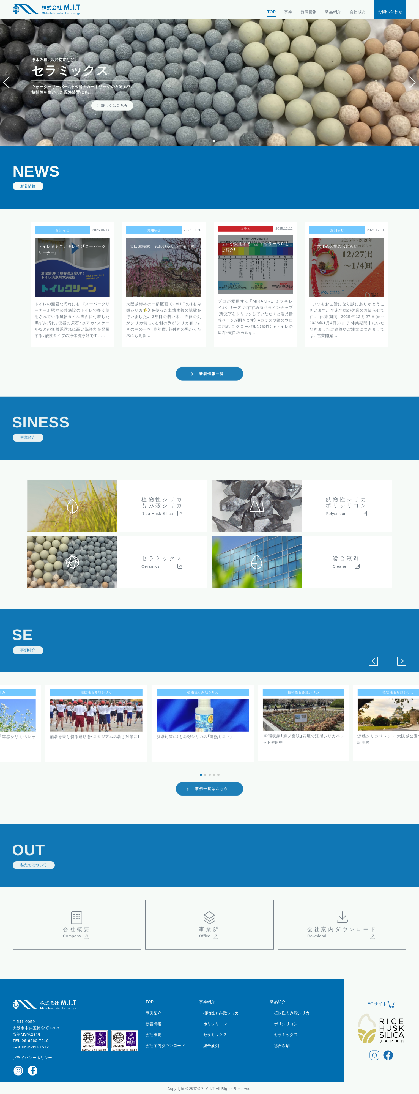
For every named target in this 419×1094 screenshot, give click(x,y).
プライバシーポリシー (32, 1056)
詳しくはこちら (114, 105)
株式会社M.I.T (202, 1087)
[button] (412, 82)
